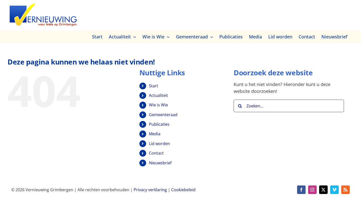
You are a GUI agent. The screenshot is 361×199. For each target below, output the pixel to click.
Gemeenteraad (163, 114)
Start (153, 86)
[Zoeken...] (289, 106)
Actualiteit (158, 95)
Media (154, 134)
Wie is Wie (158, 105)
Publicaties (159, 124)
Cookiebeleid (183, 189)
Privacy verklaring (150, 189)
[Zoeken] (240, 106)
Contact (156, 153)
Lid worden (159, 143)
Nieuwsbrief (160, 163)
